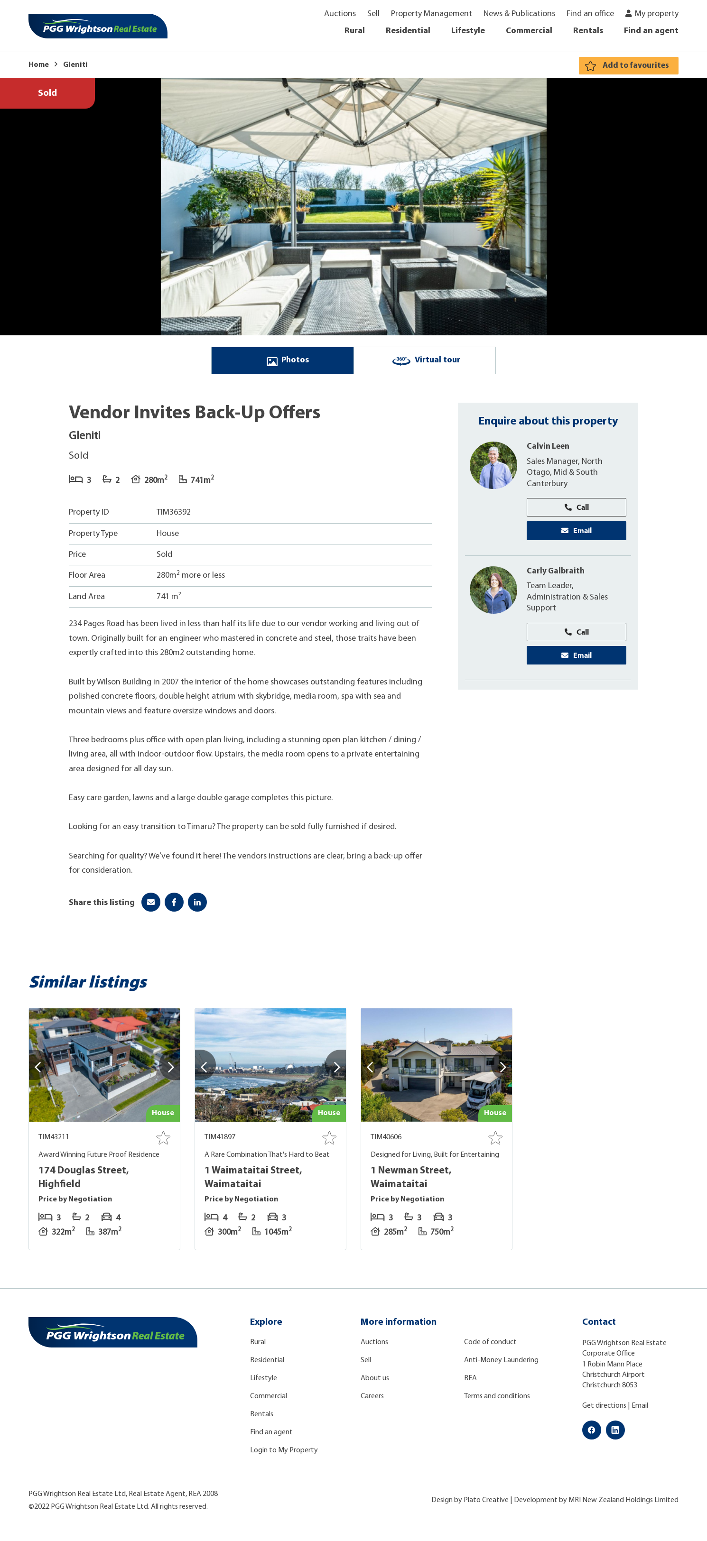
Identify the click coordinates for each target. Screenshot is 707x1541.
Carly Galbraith (556, 576)
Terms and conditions (497, 1400)
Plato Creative (486, 1504)
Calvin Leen (549, 450)
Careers (372, 1400)
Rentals (588, 31)
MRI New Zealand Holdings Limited (623, 1504)
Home (38, 65)
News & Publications (519, 13)
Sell (373, 13)
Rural (354, 31)
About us (375, 1382)
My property (657, 13)
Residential (408, 31)
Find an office (590, 13)
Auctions (340, 13)
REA (470, 1382)
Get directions (604, 1409)
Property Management (431, 13)
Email (576, 535)
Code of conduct (490, 1346)
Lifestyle (468, 31)
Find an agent (651, 31)
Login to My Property (284, 1454)
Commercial (529, 31)
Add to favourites (634, 65)
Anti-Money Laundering (501, 1364)
